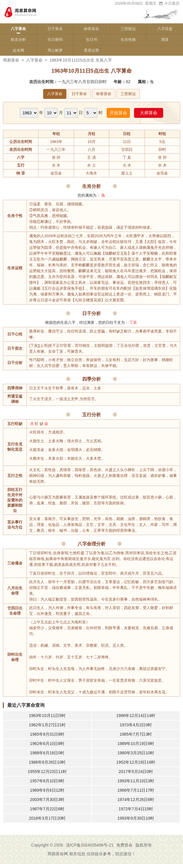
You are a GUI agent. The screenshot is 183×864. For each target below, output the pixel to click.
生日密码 (55, 39)
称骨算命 (91, 29)
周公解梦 (55, 50)
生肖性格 (128, 39)
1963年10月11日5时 (47, 715)
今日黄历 (169, 3)
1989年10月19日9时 (135, 743)
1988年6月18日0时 (47, 753)
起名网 (18, 50)
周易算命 (11, 60)
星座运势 (91, 50)
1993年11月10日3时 (135, 781)
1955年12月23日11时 (47, 771)
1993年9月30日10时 (135, 818)
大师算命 (148, 112)
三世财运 (128, 29)
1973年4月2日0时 (136, 725)
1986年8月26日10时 (47, 762)
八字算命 (18, 29)
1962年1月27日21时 (47, 725)
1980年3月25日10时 (135, 753)
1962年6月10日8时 (47, 743)
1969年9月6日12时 (47, 790)
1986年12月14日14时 (135, 715)
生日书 (91, 39)
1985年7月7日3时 (136, 734)
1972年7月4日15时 (136, 809)
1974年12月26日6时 (135, 799)
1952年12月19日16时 (135, 762)
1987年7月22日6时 (47, 809)
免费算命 (124, 845)
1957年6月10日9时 (47, 781)
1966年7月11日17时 (135, 790)
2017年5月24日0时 (136, 771)
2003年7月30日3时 (47, 799)
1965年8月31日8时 (47, 734)
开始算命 (118, 112)
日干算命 (55, 29)
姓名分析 (18, 39)
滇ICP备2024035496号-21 (89, 845)
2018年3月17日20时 (47, 818)
